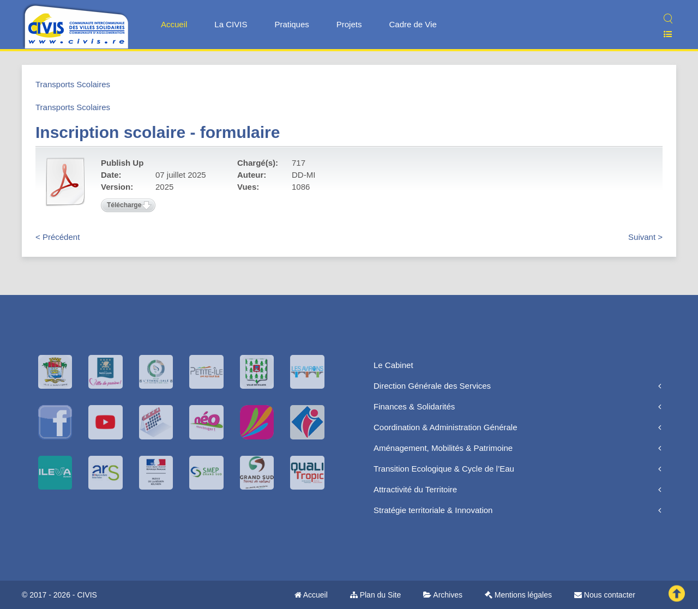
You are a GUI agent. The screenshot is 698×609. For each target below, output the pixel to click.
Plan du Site (375, 594)
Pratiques (291, 24)
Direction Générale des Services (432, 385)
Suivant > (645, 237)
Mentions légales (518, 594)
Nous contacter (604, 594)
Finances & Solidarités (414, 406)
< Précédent (57, 237)
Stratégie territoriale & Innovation (433, 510)
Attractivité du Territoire (415, 489)
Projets (349, 24)
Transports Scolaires (72, 84)
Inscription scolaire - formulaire (157, 132)
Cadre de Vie (412, 24)
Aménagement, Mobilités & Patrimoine (443, 448)
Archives (442, 594)
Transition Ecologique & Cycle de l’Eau (444, 468)
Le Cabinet (393, 365)
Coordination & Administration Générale (445, 427)
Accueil (174, 24)
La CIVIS (230, 24)
